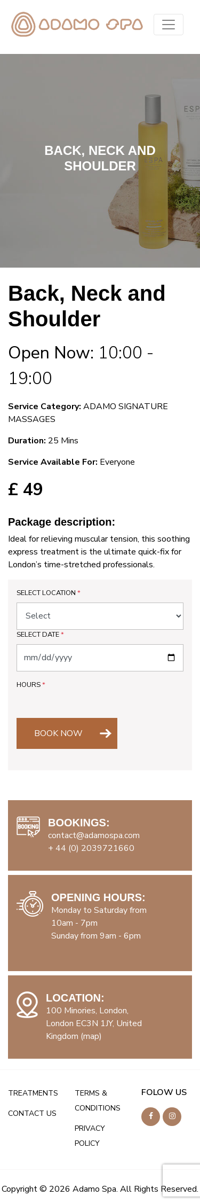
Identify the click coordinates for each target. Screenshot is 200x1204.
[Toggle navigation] (168, 24)
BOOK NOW (58, 733)
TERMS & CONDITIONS (98, 1100)
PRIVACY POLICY (90, 1135)
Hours (31, 685)
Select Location (49, 593)
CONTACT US (32, 1113)
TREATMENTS (33, 1093)
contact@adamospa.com (94, 835)
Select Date (40, 634)
